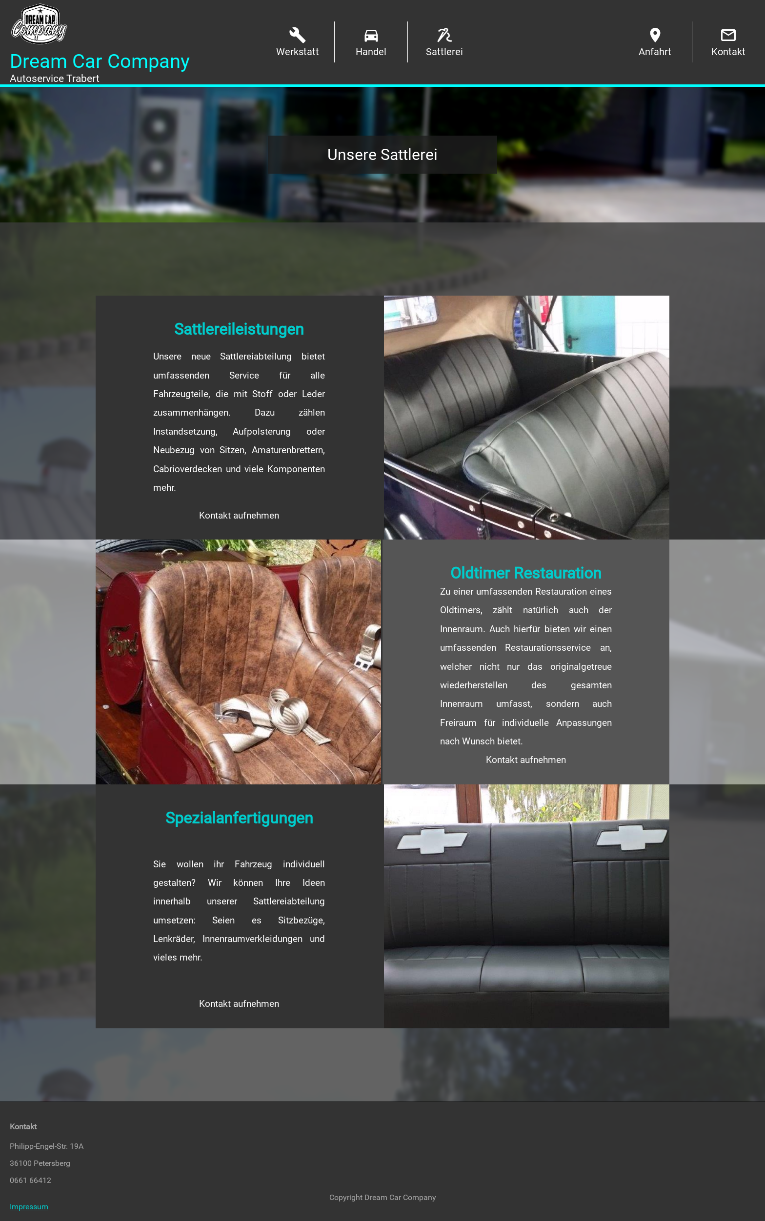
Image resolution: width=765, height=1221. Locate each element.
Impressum (29, 1206)
